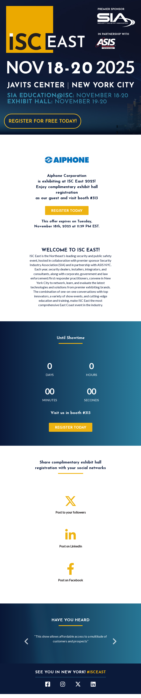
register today (67, 211)
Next (114, 642)
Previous (27, 642)
